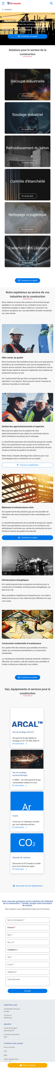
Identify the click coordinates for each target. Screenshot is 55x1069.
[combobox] (51, 3)
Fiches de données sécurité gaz (10, 1029)
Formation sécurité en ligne (11, 1036)
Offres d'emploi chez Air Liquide (11, 1060)
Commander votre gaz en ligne (12, 1010)
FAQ (5, 1051)
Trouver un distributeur (8, 1016)
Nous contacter (9, 1047)
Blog (5, 1055)
